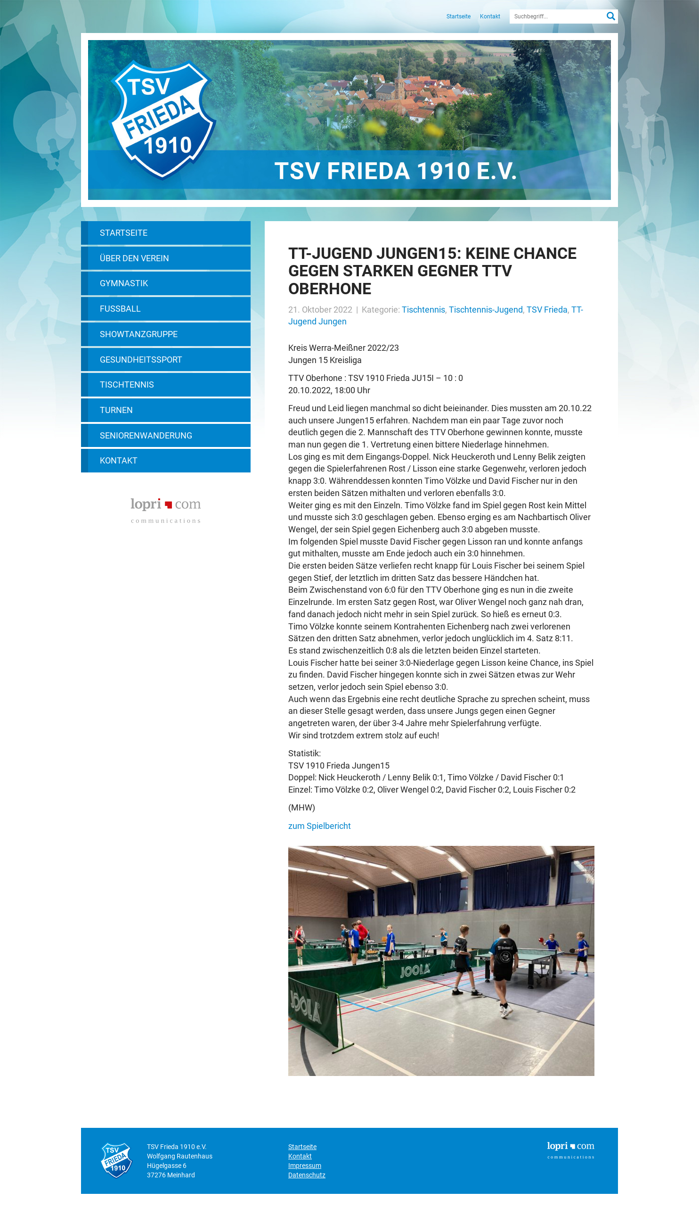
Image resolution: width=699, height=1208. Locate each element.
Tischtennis (127, 384)
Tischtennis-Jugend (486, 309)
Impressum (304, 1165)
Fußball (120, 309)
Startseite (459, 16)
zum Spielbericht (319, 826)
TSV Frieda (547, 309)
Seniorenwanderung (146, 435)
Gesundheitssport (141, 359)
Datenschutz (306, 1175)
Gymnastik (124, 283)
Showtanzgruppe (139, 334)
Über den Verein (134, 258)
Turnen (116, 410)
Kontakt (490, 16)
